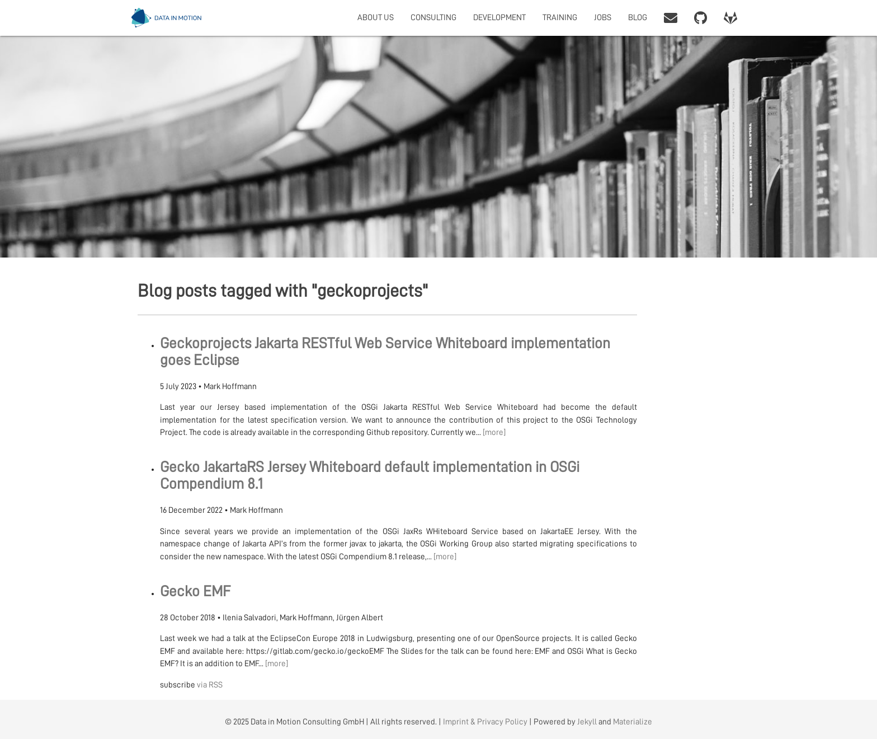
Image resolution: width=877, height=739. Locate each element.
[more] (494, 432)
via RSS (210, 685)
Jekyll (587, 722)
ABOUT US (375, 17)
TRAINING (560, 17)
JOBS (602, 17)
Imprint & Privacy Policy (485, 722)
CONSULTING (433, 17)
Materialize (632, 722)
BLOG (637, 17)
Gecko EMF (195, 591)
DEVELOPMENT (499, 17)
